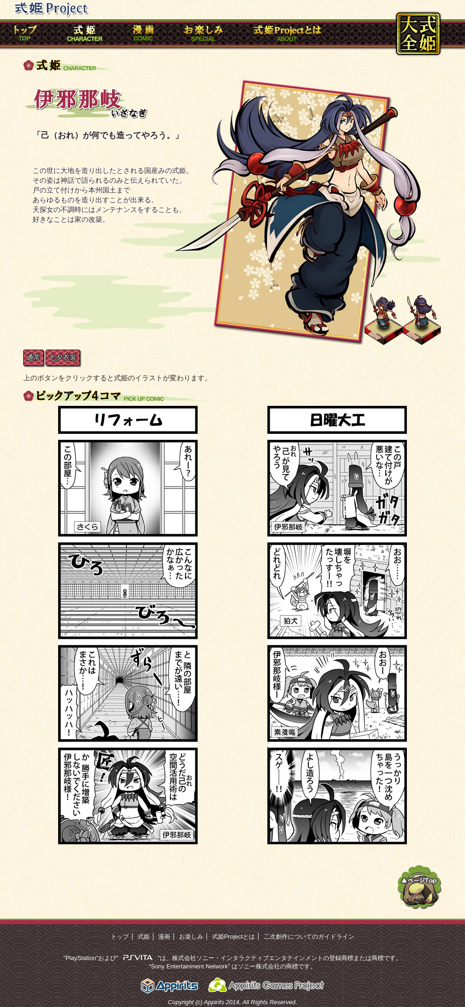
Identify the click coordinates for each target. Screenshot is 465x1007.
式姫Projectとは (233, 936)
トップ (120, 936)
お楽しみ (191, 936)
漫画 (164, 936)
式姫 (144, 936)
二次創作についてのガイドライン (309, 936)
